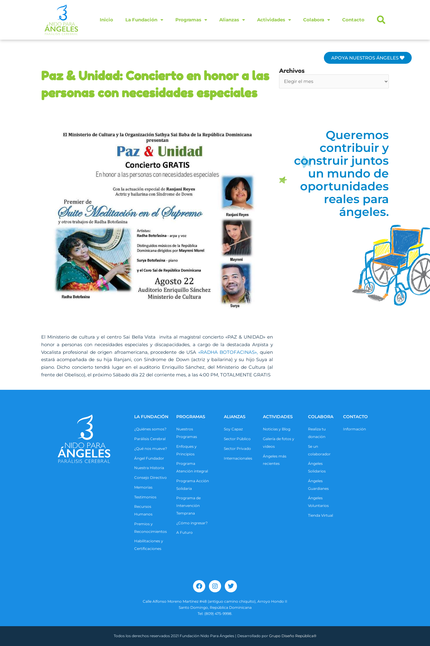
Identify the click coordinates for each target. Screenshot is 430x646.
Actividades (274, 20)
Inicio (106, 20)
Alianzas (232, 20)
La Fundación (144, 20)
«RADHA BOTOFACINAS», (228, 352)
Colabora (316, 20)
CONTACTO (355, 416)
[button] (381, 19)
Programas (191, 20)
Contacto (353, 20)
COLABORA (320, 416)
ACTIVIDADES (278, 416)
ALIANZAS (234, 416)
